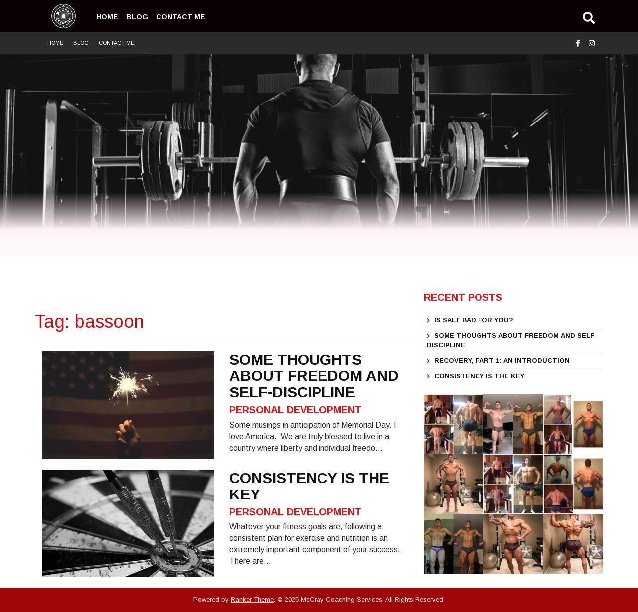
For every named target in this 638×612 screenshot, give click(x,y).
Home (107, 17)
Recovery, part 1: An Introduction (502, 360)
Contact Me (180, 17)
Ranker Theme (252, 599)
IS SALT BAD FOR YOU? (473, 320)
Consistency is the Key (479, 376)
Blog (137, 17)
